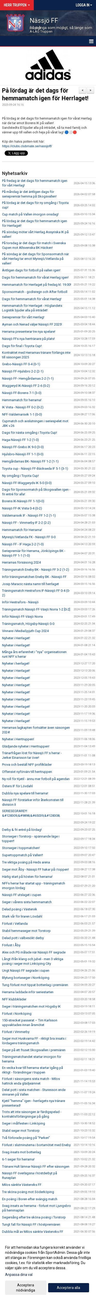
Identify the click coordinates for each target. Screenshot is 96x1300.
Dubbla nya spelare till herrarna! (25, 793)
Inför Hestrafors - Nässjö (20, 602)
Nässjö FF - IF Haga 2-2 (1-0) (23, 544)
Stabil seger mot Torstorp (21, 1130)
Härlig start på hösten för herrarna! (27, 877)
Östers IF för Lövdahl (17, 786)
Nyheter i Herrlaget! (16, 638)
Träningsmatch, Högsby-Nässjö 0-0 (28, 624)
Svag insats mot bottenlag (21, 1152)
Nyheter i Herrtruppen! (18, 739)
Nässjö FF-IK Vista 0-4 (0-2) (22, 508)
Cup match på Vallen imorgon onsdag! (30, 214)
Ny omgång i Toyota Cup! (20, 476)
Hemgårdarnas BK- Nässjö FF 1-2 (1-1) (30, 461)
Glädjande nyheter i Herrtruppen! (25, 746)
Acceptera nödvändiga (25, 1287)
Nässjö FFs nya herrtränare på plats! (28, 339)
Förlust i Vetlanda (15, 923)
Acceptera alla (68, 1288)
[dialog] (48, 1268)
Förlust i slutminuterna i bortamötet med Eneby (36, 1145)
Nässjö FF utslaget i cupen (21, 895)
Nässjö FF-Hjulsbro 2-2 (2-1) (23, 371)
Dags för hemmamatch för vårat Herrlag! (31, 299)
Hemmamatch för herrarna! (21, 400)
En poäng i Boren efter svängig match (29, 1199)
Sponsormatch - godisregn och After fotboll (34, 292)
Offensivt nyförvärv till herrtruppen (27, 772)
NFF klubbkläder (14, 999)
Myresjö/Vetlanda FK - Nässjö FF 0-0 (29, 537)
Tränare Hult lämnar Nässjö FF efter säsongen (35, 1166)
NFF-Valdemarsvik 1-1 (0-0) (22, 414)
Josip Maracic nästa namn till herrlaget (30, 584)
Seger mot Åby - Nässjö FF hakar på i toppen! (35, 869)
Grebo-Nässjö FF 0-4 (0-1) (21, 364)
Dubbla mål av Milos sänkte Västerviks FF (32, 1232)
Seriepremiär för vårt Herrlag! (23, 317)
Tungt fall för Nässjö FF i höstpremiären (31, 1224)
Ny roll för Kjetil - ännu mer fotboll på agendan (36, 779)
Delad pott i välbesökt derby (23, 938)
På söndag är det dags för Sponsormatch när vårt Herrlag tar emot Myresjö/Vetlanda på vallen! (35, 258)
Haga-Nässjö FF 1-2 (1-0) (20, 440)
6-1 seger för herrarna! (18, 1159)
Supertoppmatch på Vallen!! (22, 855)
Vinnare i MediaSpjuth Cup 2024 (25, 631)
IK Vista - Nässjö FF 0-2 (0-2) (23, 407)
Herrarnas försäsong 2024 (21, 562)
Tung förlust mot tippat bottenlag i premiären (35, 985)
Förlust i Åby (11, 945)
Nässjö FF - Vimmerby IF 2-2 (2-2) (26, 523)
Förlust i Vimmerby (15, 1032)
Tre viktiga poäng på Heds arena (26, 862)
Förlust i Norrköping (16, 1014)
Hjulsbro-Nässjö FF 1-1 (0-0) (23, 454)
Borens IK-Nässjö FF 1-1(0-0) (23, 501)
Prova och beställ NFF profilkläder (27, 764)
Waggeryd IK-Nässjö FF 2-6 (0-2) (26, 386)
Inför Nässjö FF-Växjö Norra (22, 616)
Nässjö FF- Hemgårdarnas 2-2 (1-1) (28, 378)
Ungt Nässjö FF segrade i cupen (25, 970)
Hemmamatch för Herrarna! (22, 530)
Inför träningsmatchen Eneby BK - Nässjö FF (34, 577)
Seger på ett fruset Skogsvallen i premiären (34, 1050)
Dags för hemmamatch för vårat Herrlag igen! (35, 277)
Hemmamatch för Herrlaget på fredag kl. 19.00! (36, 285)
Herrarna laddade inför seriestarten (28, 992)
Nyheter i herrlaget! (15, 663)
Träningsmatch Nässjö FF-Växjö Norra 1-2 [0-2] (36, 609)
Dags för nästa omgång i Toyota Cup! (29, 433)
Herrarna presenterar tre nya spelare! (28, 331)
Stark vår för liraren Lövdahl (22, 916)
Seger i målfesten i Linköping (23, 1123)
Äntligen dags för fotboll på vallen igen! (31, 270)
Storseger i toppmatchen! (21, 848)
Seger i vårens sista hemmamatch (27, 902)
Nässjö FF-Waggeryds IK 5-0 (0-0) (27, 483)
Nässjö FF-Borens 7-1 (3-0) (21, 393)
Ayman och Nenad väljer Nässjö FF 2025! (32, 324)
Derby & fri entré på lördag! (22, 830)
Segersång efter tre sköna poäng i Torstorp (34, 1217)
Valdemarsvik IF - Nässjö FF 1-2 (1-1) (29, 515)
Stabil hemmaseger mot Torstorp (26, 931)
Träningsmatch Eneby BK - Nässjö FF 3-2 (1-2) (35, 570)
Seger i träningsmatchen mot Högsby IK (31, 1006)
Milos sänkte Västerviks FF (21, 1185)
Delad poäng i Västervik (19, 909)
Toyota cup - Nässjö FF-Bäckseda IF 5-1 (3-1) (35, 468)
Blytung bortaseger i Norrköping (25, 978)
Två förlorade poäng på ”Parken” (26, 1138)
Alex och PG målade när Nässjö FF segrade (34, 952)
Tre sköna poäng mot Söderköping (28, 1192)
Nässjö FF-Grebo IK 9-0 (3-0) (23, 447)
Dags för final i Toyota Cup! (22, 346)
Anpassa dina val (19, 1275)
